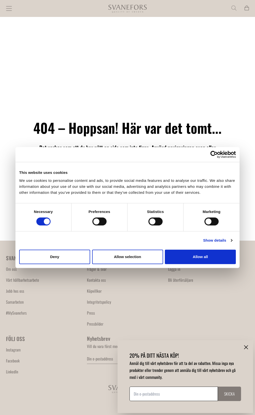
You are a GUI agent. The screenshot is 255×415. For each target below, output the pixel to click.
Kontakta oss (96, 280)
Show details (214, 240)
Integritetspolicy (99, 302)
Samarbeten (15, 302)
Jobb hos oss (15, 291)
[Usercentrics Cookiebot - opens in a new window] (214, 154)
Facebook (13, 361)
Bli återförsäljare (180, 280)
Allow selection (127, 257)
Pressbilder (95, 324)
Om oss (11, 269)
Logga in (174, 269)
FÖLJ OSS (15, 339)
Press (91, 313)
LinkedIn (12, 372)
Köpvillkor (94, 291)
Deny (54, 257)
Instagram (13, 350)
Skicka (229, 394)
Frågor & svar (97, 269)
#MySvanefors (16, 313)
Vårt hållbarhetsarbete (22, 280)
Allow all (200, 257)
